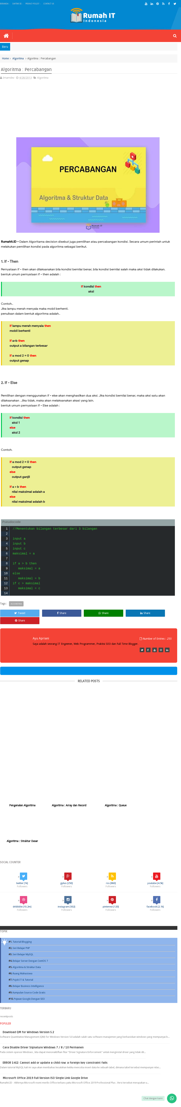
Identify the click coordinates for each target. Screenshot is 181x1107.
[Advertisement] (88, 110)
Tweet (16, 613)
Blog (19, 1081)
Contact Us (48, 4)
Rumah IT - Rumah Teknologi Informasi (46, 1100)
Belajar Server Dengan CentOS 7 (30, 918)
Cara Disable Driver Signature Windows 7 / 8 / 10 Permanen (43, 1005)
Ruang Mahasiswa (22, 931)
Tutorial (82, 1081)
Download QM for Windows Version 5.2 (28, 989)
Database (43, 1081)
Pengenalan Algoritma (21, 798)
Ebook (29, 1081)
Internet (68, 1081)
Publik (95, 1081)
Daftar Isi (16, 4)
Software (108, 1081)
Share (52, 613)
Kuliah (55, 1081)
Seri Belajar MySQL (23, 912)
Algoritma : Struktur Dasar (155, 798)
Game (121, 1081)
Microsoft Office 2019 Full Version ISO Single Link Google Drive (45, 1035)
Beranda (4, 4)
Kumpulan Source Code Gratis (29, 950)
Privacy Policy (32, 4)
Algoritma (18, 58)
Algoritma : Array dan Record (66, 798)
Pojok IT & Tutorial (23, 937)
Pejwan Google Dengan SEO (29, 956)
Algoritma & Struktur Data (27, 924)
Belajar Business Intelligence (28, 943)
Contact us (167, 1081)
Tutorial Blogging (22, 899)
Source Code (135, 1081)
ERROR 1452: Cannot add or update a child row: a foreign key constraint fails (55, 1020)
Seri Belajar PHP (21, 905)
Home (5, 58)
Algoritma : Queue (111, 798)
